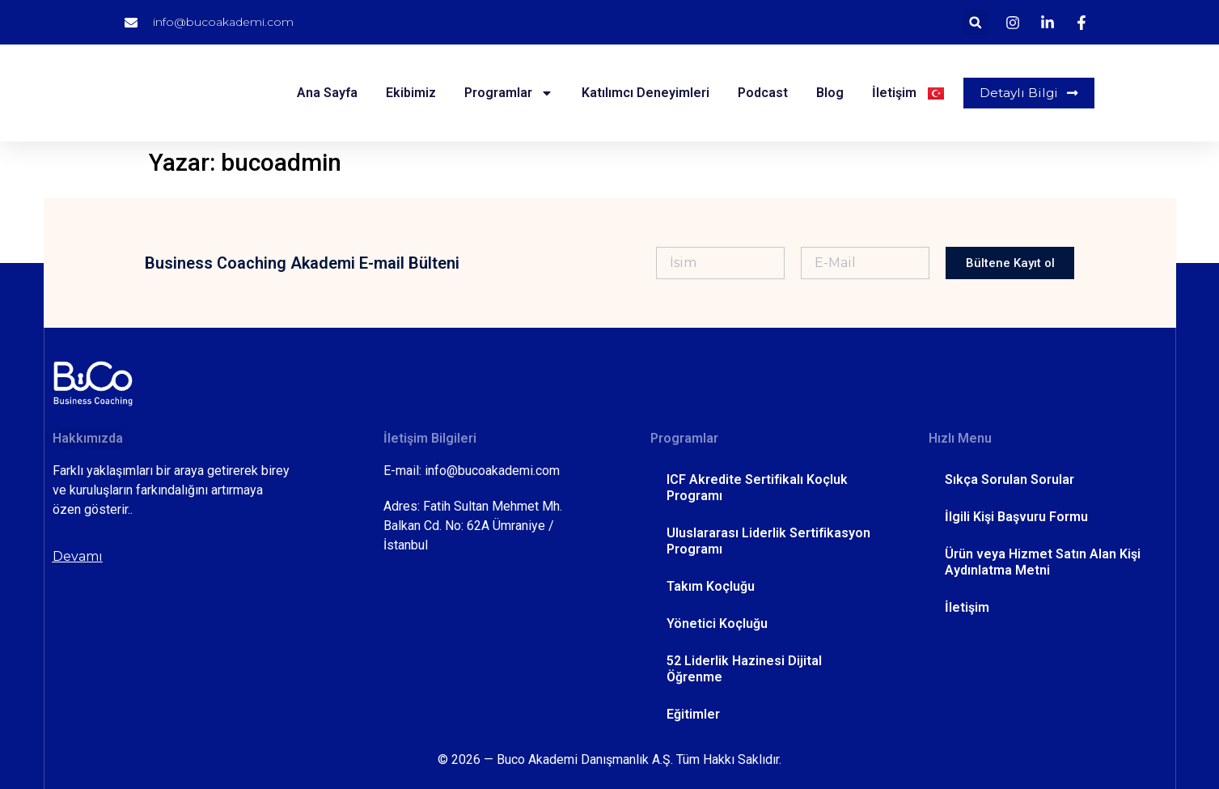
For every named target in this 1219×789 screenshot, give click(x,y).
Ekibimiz (410, 92)
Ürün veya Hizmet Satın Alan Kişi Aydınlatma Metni (1043, 562)
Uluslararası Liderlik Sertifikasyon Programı (768, 541)
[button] (975, 22)
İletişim (893, 92)
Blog (829, 92)
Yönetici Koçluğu (717, 623)
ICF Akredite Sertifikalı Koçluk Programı (757, 487)
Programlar (507, 93)
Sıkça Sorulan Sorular (1009, 479)
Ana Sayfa (326, 92)
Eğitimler (693, 714)
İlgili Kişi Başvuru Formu (1016, 516)
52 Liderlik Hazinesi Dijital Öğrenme (744, 669)
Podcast (762, 92)
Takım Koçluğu (711, 586)
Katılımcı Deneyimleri (645, 92)
